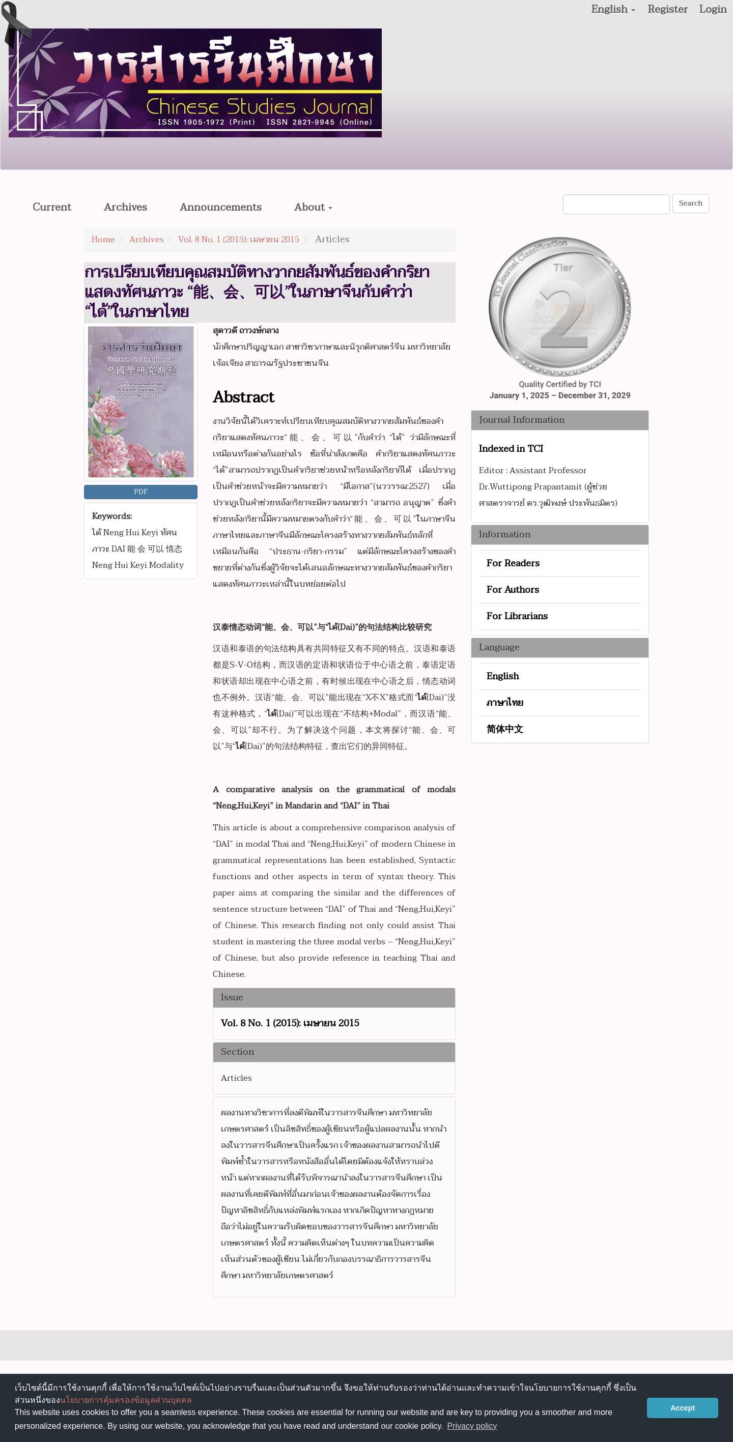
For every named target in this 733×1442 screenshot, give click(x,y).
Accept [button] (682, 1408)
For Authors (513, 590)
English (503, 676)
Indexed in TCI (511, 449)
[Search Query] (616, 204)
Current (52, 207)
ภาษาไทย (505, 703)
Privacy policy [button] (472, 1426)
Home (103, 240)
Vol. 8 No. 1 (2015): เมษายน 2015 (238, 240)
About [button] (313, 207)
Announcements (221, 207)
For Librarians (517, 616)
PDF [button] (141, 492)
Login (713, 9)
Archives (125, 207)
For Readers (513, 563)
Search (690, 203)
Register (668, 9)
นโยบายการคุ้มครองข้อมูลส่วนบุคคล (126, 1400)
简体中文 (505, 729)
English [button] (613, 9)
